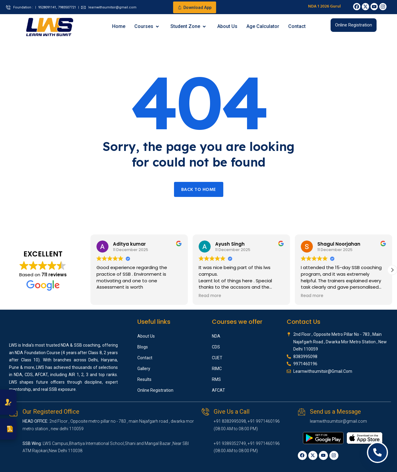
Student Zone (188, 26)
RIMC (217, 368)
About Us (227, 26)
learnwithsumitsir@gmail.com (338, 421)
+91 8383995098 (230, 421)
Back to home (198, 189)
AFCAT (218, 390)
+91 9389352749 (230, 443)
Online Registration (155, 390)
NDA (216, 336)
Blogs (142, 347)
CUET (217, 357)
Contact (297, 26)
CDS (216, 347)
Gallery (143, 368)
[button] (392, 269)
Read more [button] (210, 296)
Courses (147, 26)
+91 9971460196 (264, 421)
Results (144, 379)
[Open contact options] (377, 452)
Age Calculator (262, 26)
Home (118, 26)
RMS (216, 379)
